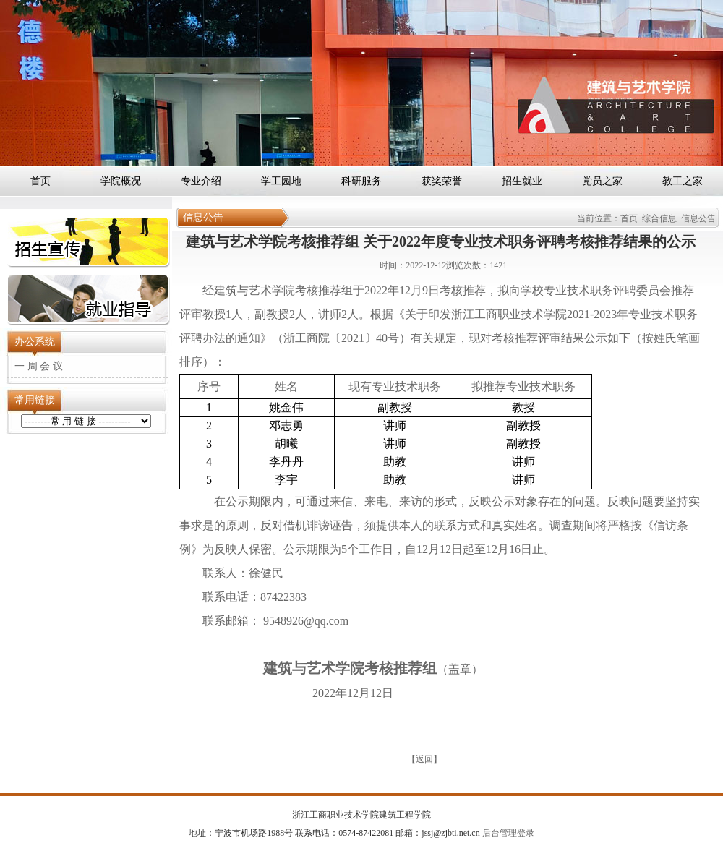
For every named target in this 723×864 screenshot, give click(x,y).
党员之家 (602, 181)
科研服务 (361, 181)
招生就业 (522, 181)
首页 (40, 181)
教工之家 (682, 181)
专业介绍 (201, 181)
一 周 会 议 (38, 366)
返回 (424, 759)
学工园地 (281, 181)
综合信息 (659, 218)
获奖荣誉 (442, 181)
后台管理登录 (507, 833)
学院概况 (120, 181)
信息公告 (698, 218)
